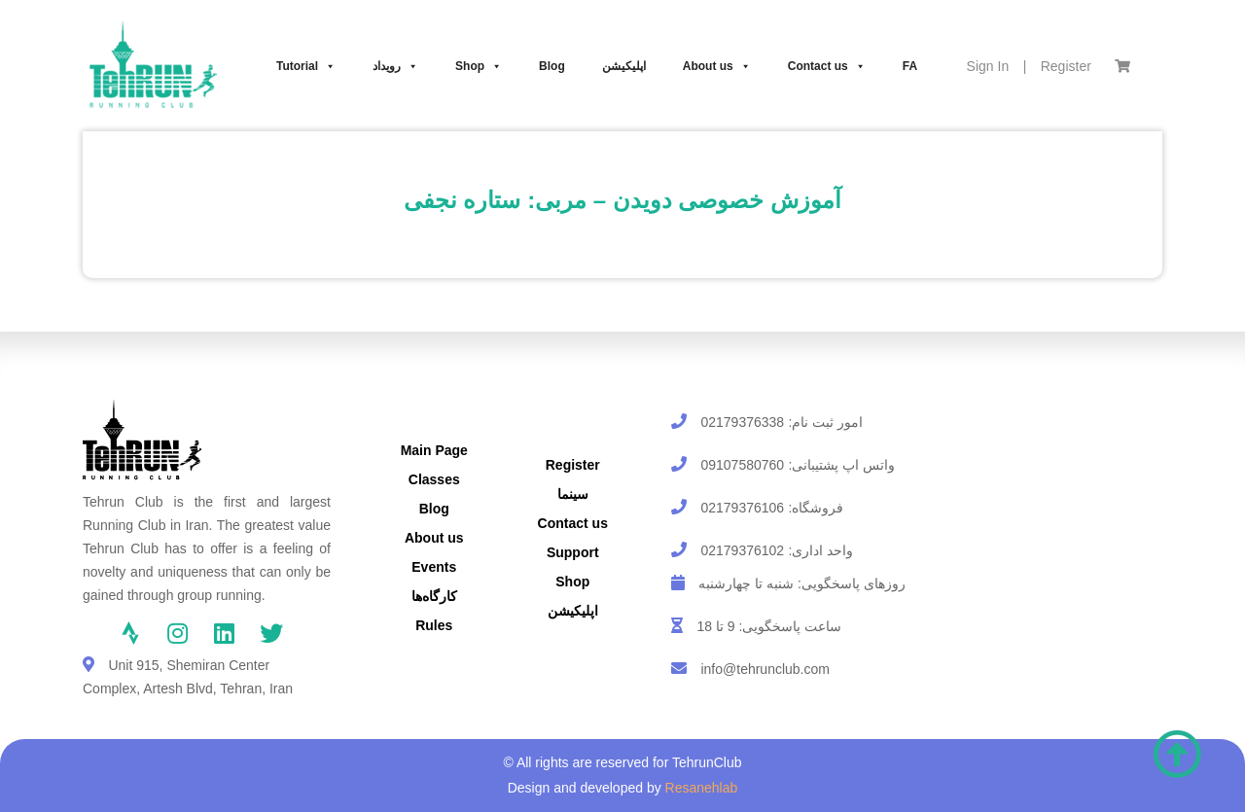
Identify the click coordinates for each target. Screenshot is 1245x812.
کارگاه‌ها (434, 596)
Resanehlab (701, 787)
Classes (434, 479)
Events (433, 567)
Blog (552, 66)
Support (573, 552)
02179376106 (742, 507)
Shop (478, 66)
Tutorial (306, 66)
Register (1066, 66)
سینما (572, 494)
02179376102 (742, 550)
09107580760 (742, 465)
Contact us (827, 66)
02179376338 (742, 422)
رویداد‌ (395, 66)
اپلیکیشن (624, 66)
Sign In (988, 66)
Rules (433, 625)
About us (717, 66)
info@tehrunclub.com (765, 669)
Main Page (434, 450)
